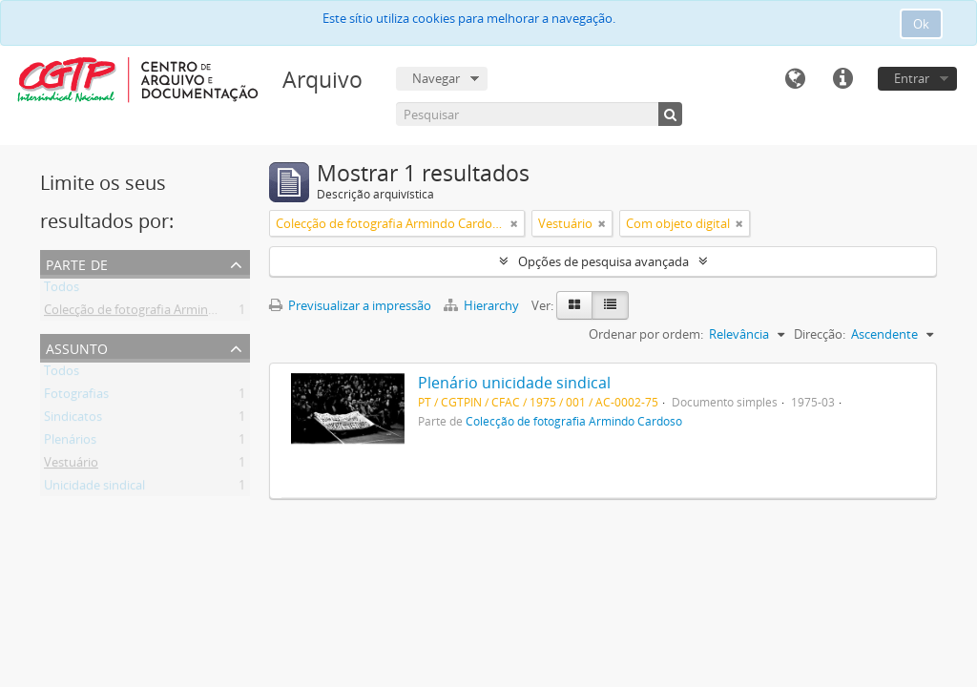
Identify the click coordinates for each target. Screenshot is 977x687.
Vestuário (71, 465)
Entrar (911, 78)
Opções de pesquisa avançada (603, 261)
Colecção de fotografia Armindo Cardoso (159, 313)
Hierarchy (483, 305)
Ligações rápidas (842, 79)
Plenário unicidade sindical (514, 382)
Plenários (70, 442)
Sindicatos (73, 419)
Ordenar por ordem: (646, 334)
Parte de (77, 263)
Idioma (795, 79)
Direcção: (819, 334)
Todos (61, 290)
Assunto (77, 347)
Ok (921, 23)
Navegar (436, 78)
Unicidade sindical (94, 488)
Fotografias (76, 397)
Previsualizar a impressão (350, 305)
